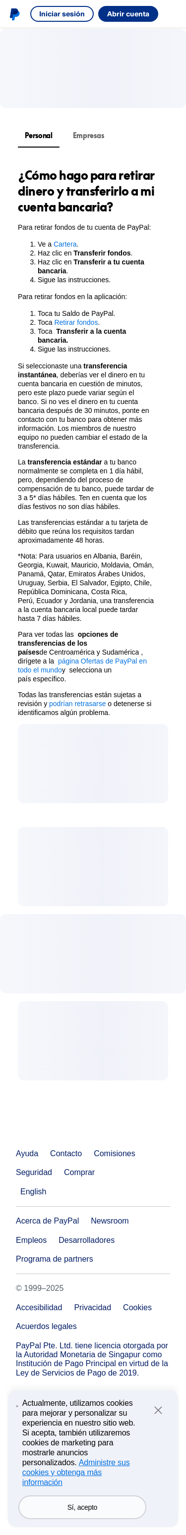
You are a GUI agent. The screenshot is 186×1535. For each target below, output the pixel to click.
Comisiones (114, 1153)
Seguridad (34, 1172)
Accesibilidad (39, 1307)
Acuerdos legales (46, 1326)
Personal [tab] (39, 135)
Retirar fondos (76, 322)
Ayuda (27, 1153)
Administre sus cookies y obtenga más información (76, 1494)
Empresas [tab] (88, 135)
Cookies (137, 1307)
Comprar (79, 1172)
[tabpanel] (87, 442)
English (33, 1191)
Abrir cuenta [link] (128, 13)
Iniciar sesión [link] (62, 13)
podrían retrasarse (77, 704)
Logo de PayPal (14, 13)
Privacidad (92, 1307)
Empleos (31, 1240)
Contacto (66, 1153)
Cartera (65, 244)
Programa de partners (54, 1259)
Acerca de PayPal (47, 1221)
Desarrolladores (87, 1240)
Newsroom (109, 1221)
